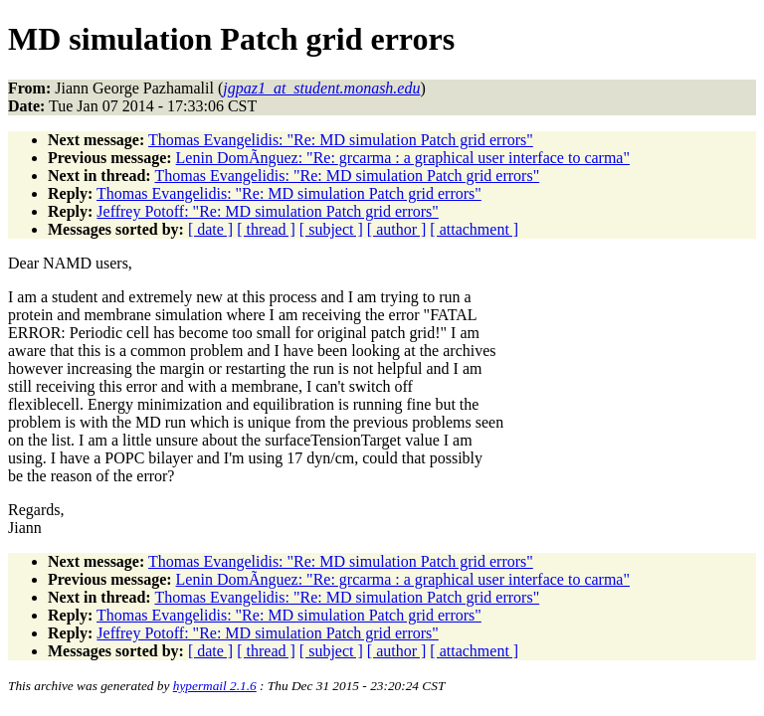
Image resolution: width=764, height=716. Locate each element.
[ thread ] (266, 229)
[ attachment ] (474, 229)
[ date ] (210, 229)
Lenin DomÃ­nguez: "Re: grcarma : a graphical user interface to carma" (403, 157)
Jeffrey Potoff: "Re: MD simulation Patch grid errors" (267, 211)
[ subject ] (331, 229)
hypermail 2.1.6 (215, 685)
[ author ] (397, 229)
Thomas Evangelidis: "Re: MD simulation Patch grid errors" (340, 139)
